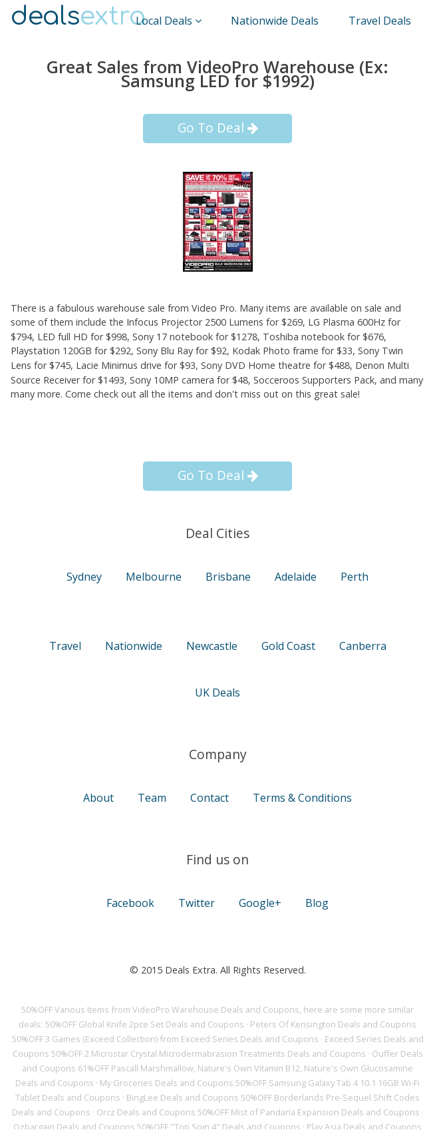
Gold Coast (288, 646)
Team (152, 797)
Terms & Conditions (302, 797)
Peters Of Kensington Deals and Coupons (333, 1024)
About (98, 797)
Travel (65, 646)
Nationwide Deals (275, 20)
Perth (354, 576)
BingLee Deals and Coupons (182, 1097)
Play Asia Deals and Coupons (364, 1127)
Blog (317, 903)
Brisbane (228, 576)
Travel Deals (380, 20)
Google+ (260, 903)
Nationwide (133, 646)
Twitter (196, 903)
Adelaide (296, 576)
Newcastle (211, 646)
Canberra (362, 646)
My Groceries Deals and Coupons (166, 1083)
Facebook (130, 903)
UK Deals (217, 692)
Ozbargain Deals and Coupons (74, 1127)
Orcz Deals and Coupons (146, 1112)
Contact (209, 797)
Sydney (84, 576)
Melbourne (154, 576)
